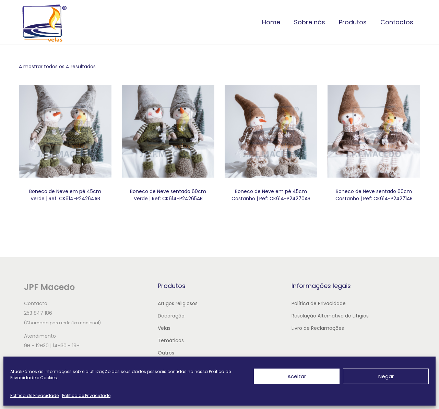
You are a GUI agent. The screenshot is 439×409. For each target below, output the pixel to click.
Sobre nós (309, 22)
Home (271, 22)
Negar (386, 376)
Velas (164, 328)
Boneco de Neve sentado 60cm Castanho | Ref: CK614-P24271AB (374, 195)
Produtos (353, 22)
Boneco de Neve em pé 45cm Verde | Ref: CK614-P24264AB (65, 195)
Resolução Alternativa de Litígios (330, 315)
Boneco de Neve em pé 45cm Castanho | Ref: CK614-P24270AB (271, 195)
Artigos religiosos (178, 303)
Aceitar (296, 376)
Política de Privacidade (34, 395)
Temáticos (171, 340)
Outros (166, 352)
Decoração (171, 315)
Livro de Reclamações (318, 328)
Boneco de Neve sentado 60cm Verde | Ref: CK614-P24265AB (168, 195)
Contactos (396, 22)
